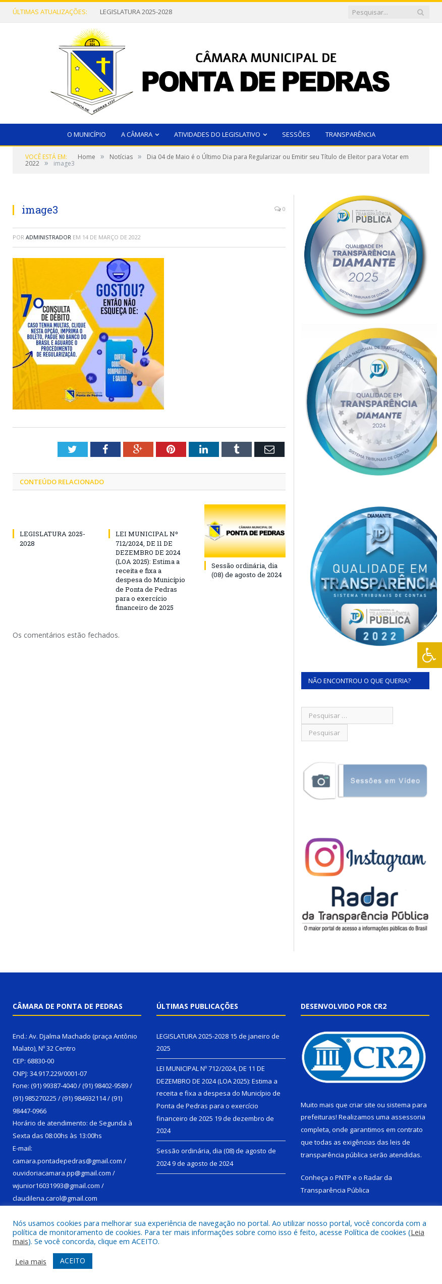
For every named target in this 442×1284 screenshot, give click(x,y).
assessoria (408, 1116)
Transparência (350, 134)
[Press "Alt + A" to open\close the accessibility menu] (429, 655)
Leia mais (30, 1261)
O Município (86, 134)
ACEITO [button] (72, 1260)
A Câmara (136, 134)
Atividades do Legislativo (217, 134)
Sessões (296, 134)
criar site (362, 1104)
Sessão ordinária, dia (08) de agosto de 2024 (246, 570)
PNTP (343, 1177)
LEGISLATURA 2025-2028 (136, 12)
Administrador (48, 237)
